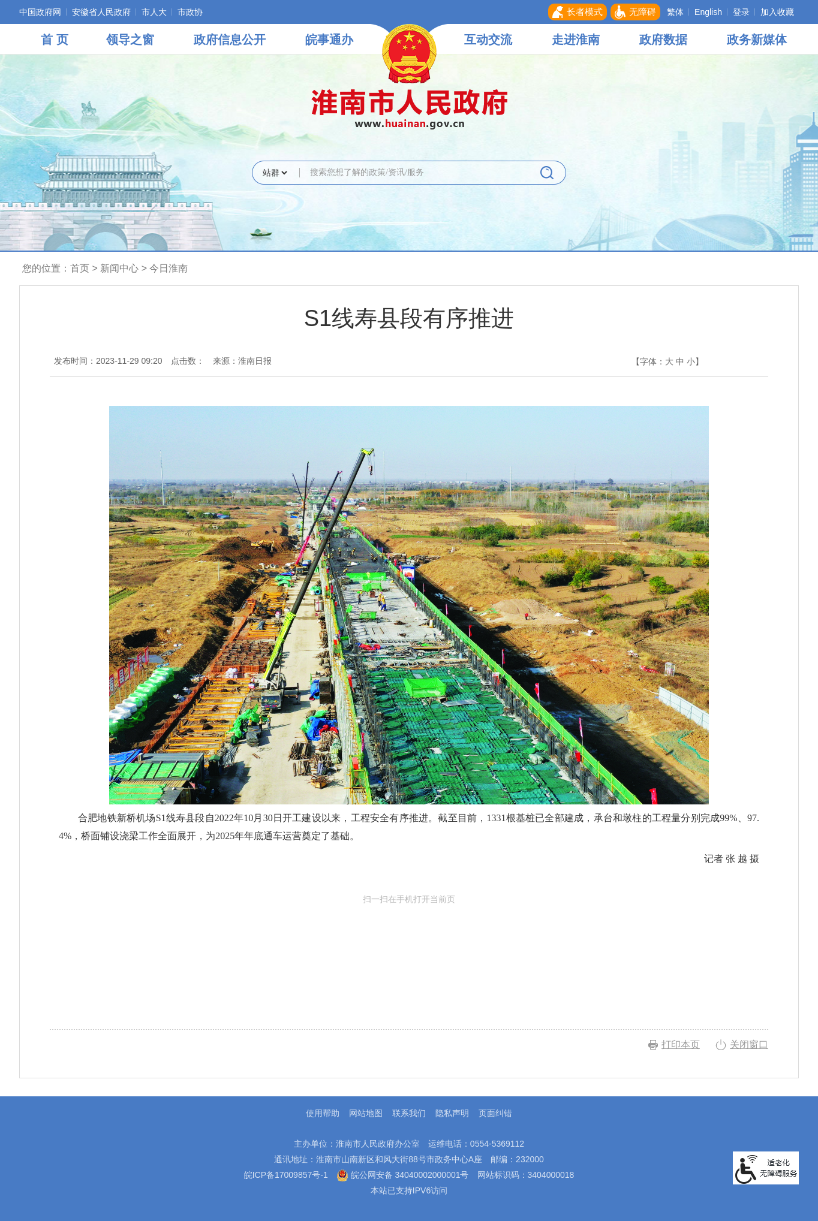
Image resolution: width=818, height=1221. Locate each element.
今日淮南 (168, 268)
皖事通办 (329, 39)
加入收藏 (777, 12)
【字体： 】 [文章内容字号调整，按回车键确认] (667, 361)
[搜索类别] (274, 172)
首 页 (54, 39)
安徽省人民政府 (101, 12)
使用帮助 (322, 1113)
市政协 (190, 12)
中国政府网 (40, 12)
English (708, 12)
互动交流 (488, 39)
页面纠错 (495, 1113)
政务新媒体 (757, 39)
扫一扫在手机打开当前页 (409, 950)
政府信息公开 (230, 39)
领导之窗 (130, 39)
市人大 (154, 12)
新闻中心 (119, 268)
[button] (577, 12)
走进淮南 (576, 39)
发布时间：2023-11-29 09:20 (108, 361)
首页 (79, 268)
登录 (741, 12)
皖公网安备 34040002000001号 (402, 1175)
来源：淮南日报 (242, 361)
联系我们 (409, 1113)
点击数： (187, 361)
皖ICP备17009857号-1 (286, 1175)
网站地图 (366, 1113)
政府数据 (663, 39)
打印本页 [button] (680, 1044)
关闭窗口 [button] (749, 1044)
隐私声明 (452, 1113)
